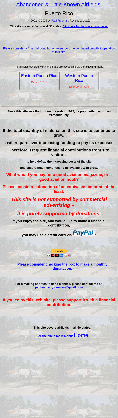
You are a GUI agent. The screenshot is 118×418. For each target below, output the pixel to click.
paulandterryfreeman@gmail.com (59, 287)
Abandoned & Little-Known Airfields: (59, 4)
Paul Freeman (59, 20)
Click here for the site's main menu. (85, 26)
